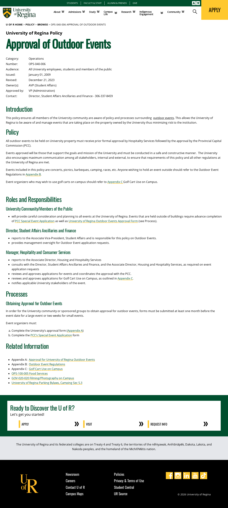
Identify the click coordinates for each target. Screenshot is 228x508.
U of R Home (14, 24)
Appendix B (33, 174)
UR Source (120, 493)
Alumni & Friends (117, 3)
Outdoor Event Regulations (47, 364)
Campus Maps (74, 493)
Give (135, 3)
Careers (70, 480)
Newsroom (72, 474)
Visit (89, 424)
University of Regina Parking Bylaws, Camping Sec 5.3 (47, 383)
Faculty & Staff (93, 3)
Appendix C (115, 182)
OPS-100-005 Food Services (30, 373)
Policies (119, 474)
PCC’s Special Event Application (51, 335)
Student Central (124, 487)
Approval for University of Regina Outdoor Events (62, 360)
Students (72, 3)
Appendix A (75, 331)
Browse (42, 24)
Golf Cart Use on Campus (46, 369)
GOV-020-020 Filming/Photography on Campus (43, 378)
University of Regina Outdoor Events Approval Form (103, 221)
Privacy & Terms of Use (129, 480)
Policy (30, 24)
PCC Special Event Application (35, 221)
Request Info (159, 424)
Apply (25, 424)
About (57, 12)
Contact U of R (75, 487)
